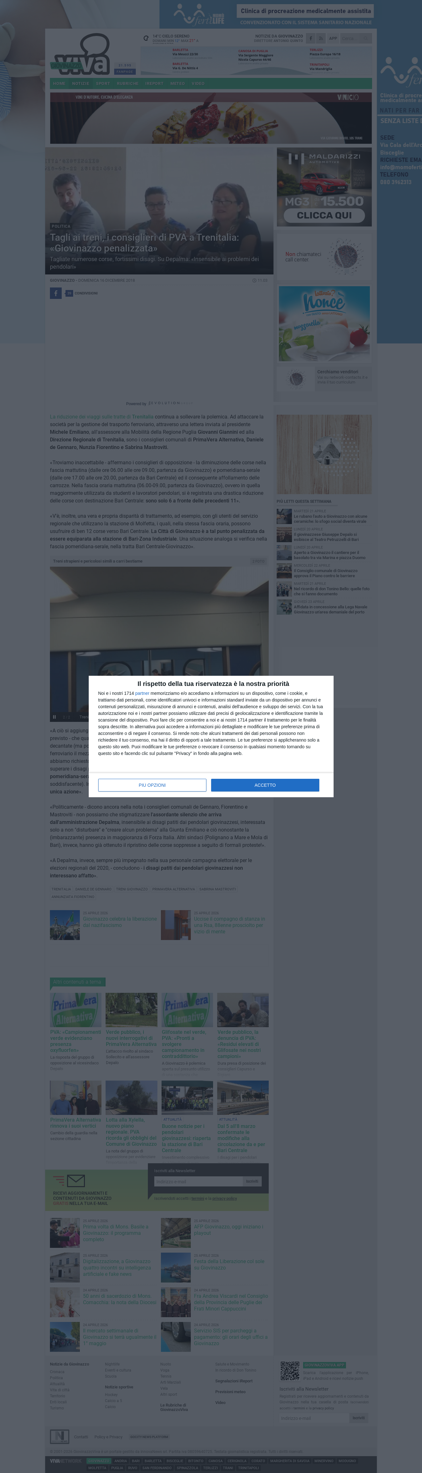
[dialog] (211, 736)
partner (142, 693)
